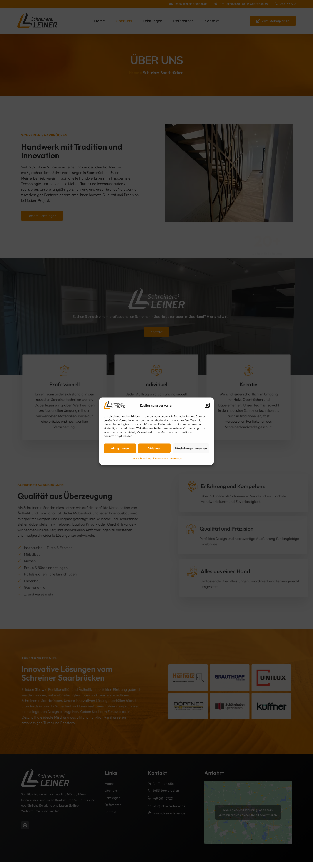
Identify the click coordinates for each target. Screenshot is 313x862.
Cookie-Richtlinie (141, 458)
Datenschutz (160, 458)
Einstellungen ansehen (191, 448)
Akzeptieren (120, 448)
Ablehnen (154, 448)
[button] (207, 405)
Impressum (176, 458)
